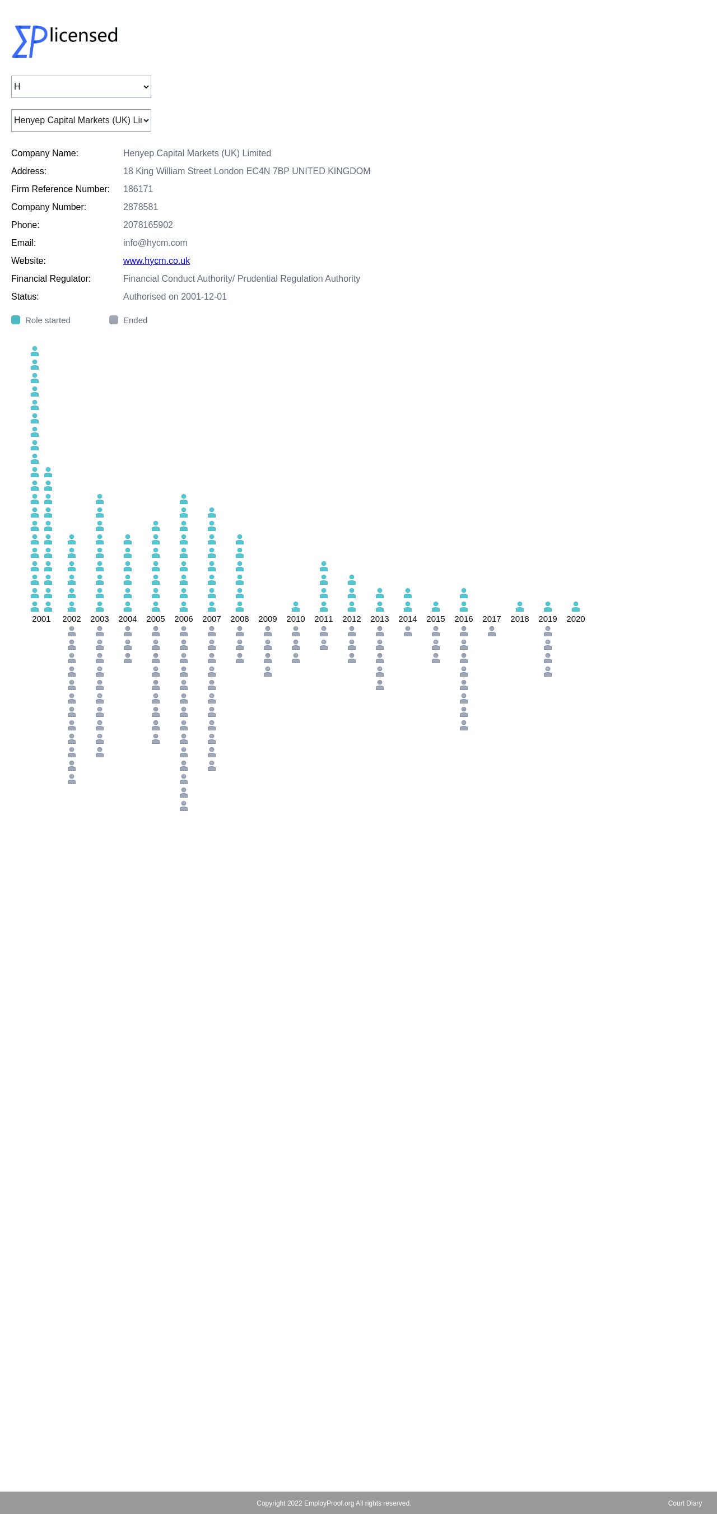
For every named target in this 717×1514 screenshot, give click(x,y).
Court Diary (685, 1503)
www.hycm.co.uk (156, 260)
